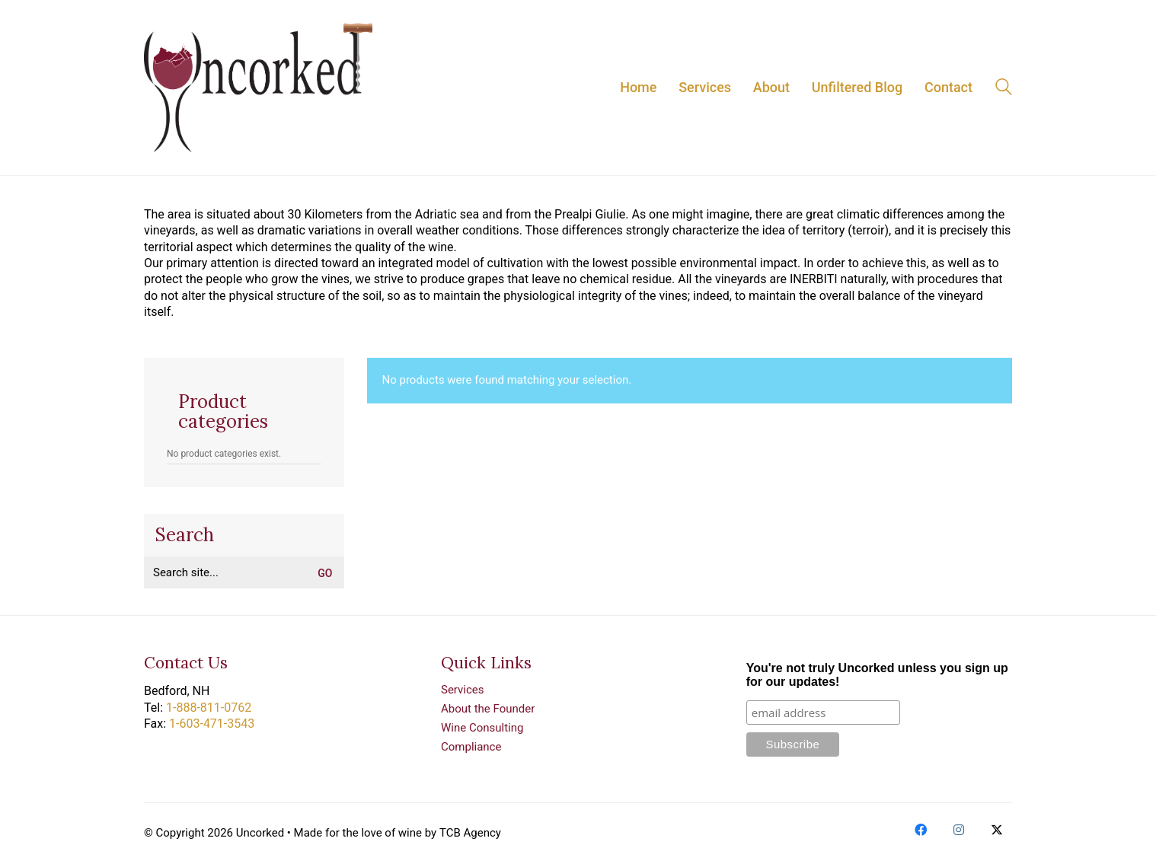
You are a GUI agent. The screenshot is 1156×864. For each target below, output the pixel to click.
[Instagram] (959, 830)
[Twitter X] (997, 830)
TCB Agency (470, 833)
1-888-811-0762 (208, 707)
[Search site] (1003, 89)
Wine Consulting (482, 728)
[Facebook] (920, 830)
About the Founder (488, 709)
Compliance (471, 747)
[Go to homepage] (258, 87)
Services (462, 690)
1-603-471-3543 (211, 723)
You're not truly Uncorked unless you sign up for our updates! (877, 675)
